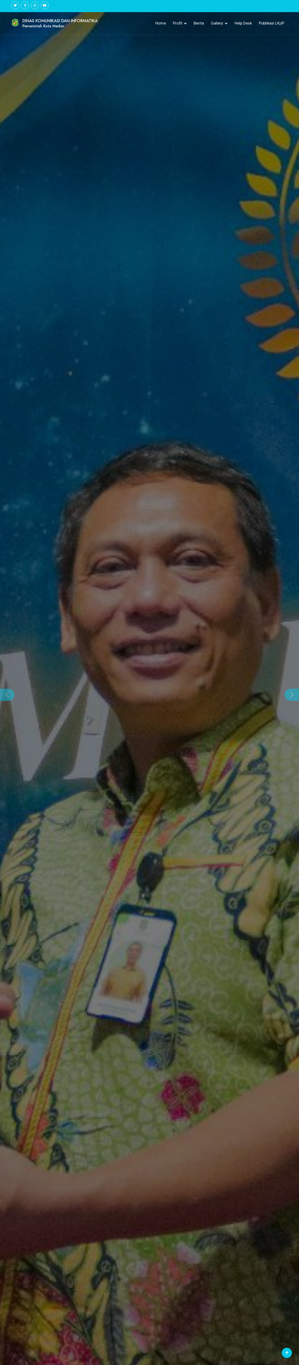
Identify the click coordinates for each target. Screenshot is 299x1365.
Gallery (217, 23)
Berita (199, 23)
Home (160, 23)
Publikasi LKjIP (271, 23)
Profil (177, 23)
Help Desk (243, 23)
